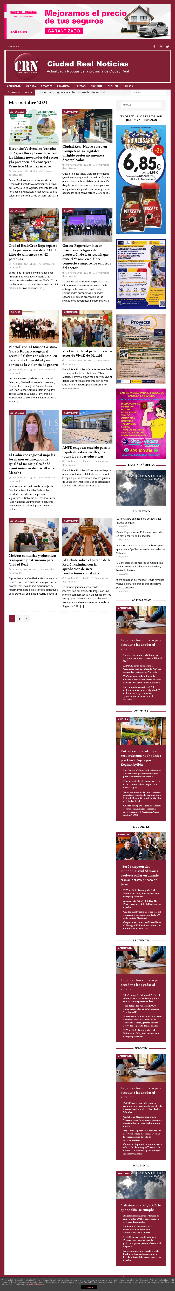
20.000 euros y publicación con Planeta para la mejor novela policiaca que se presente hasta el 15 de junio (142, 1241)
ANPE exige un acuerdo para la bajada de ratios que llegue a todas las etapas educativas (86, 451)
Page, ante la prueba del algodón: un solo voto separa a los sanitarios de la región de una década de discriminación (142, 1135)
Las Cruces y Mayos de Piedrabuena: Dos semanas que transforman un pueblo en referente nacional (142, 773)
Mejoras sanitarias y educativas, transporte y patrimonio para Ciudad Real (33, 559)
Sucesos (128, 85)
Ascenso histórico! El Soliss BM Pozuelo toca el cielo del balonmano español (142, 903)
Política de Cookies (129, 1276)
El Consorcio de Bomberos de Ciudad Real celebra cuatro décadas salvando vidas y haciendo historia (139, 565)
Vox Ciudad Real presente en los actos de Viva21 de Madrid (87, 352)
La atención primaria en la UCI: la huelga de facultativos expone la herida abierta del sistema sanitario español (142, 1255)
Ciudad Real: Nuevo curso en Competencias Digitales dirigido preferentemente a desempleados (84, 153)
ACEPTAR (89, 1287)
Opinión (113, 85)
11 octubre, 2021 (73, 359)
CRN (35, 170)
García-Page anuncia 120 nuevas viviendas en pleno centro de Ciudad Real (142, 657)
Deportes (46, 85)
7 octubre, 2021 (73, 460)
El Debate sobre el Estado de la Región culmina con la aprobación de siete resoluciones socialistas (86, 566)
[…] (10, 198)
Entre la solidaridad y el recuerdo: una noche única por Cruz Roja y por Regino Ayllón (141, 757)
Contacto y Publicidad (156, 1276)
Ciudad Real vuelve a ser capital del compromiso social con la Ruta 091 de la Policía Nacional (142, 914)
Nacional (96, 85)
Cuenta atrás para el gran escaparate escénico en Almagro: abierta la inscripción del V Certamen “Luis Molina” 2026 (142, 810)
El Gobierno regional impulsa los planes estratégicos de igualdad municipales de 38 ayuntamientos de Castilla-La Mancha (32, 463)
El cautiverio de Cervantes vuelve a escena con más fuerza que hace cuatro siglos (141, 783)
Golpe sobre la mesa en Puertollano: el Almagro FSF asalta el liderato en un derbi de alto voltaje (142, 925)
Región (81, 85)
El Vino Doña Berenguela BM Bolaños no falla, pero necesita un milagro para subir (141, 893)
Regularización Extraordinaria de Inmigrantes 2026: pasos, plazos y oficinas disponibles (141, 1218)
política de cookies (37, 1284)
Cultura (31, 85)
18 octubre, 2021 (19, 170)
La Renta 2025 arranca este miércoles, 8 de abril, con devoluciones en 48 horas (137, 1229)
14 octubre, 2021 (19, 263)
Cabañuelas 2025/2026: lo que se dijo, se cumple (141, 1207)
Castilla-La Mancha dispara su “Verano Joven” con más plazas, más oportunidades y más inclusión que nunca (142, 1121)
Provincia (63, 85)
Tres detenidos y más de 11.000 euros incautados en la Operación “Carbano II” (141, 1008)
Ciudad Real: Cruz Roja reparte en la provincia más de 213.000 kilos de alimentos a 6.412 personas (33, 252)
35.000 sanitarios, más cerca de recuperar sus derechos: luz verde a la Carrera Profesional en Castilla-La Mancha (142, 1107)
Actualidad (14, 85)
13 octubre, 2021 (73, 272)
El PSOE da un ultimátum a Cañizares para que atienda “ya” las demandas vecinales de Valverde (140, 548)
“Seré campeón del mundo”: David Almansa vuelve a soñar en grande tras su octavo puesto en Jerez (140, 583)
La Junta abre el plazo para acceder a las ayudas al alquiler (141, 644)
